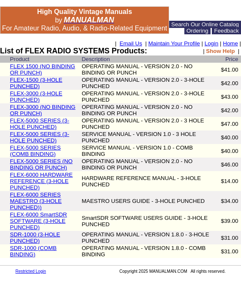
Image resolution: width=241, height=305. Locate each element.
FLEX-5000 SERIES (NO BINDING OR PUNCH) (41, 164)
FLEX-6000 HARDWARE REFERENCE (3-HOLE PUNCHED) (41, 181)
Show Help (220, 51)
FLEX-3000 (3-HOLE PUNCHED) (36, 96)
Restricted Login (31, 271)
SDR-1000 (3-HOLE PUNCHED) (35, 237)
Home (230, 43)
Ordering (197, 31)
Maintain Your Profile (174, 43)
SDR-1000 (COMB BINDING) (33, 251)
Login (212, 43)
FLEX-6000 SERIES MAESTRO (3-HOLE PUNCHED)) (36, 201)
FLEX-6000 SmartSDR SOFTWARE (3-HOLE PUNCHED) (38, 220)
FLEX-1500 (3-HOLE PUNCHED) (36, 83)
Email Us (131, 43)
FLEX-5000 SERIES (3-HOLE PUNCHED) (39, 123)
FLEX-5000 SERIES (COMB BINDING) (35, 150)
